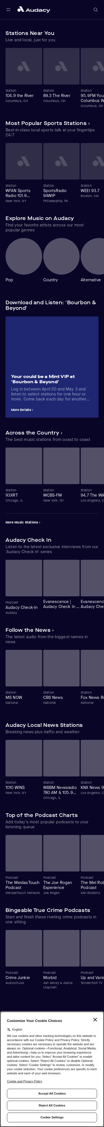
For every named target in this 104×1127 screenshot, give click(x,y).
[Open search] (95, 9)
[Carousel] (52, 78)
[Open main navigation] (8, 9)
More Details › (22, 410)
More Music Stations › (23, 522)
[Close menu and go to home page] (33, 9)
